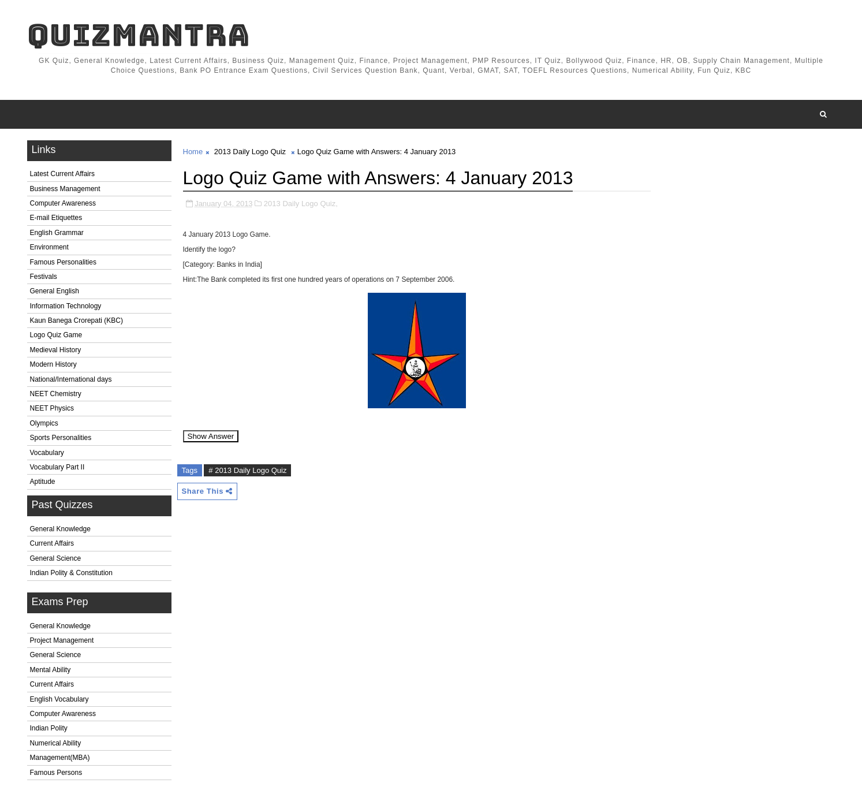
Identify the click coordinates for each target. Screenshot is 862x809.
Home (193, 151)
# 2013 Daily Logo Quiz (247, 470)
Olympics (44, 423)
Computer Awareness (63, 203)
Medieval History (55, 350)
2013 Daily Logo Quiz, (301, 203)
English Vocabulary (59, 699)
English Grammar (57, 233)
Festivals (43, 277)
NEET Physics (52, 408)
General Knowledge (60, 529)
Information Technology (66, 306)
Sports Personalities (61, 438)
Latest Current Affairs (62, 174)
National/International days (71, 379)
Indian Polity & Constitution (71, 573)
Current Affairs (52, 543)
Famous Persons (56, 773)
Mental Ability (50, 670)
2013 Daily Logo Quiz (250, 151)
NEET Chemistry (55, 394)
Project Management (62, 640)
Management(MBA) (60, 758)
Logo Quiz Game (56, 335)
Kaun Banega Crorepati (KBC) (76, 320)
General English (54, 291)
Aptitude (42, 482)
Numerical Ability (55, 743)
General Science (55, 558)
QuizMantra (138, 35)
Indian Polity (49, 728)
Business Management (65, 189)
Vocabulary (47, 453)
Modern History (53, 364)
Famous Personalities (63, 262)
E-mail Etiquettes (56, 218)
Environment (49, 247)
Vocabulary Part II (57, 467)
